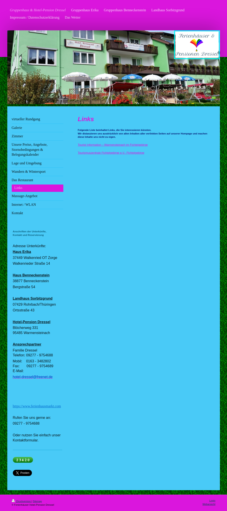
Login (212, 500)
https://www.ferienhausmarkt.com (37, 406)
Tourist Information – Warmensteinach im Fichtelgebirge (113, 144)
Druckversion (22, 501)
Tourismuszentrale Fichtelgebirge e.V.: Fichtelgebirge (111, 152)
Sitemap (37, 501)
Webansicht (208, 504)
